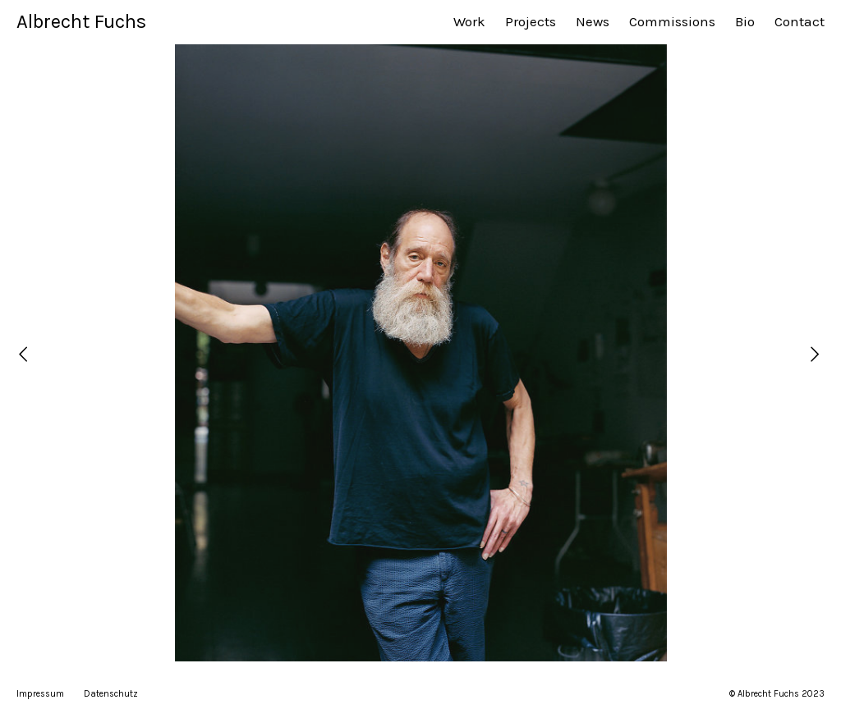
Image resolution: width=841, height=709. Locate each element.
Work (469, 21)
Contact (799, 21)
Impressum (40, 693)
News (592, 21)
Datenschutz (111, 693)
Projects (530, 21)
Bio (745, 21)
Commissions (672, 21)
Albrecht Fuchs (81, 21)
